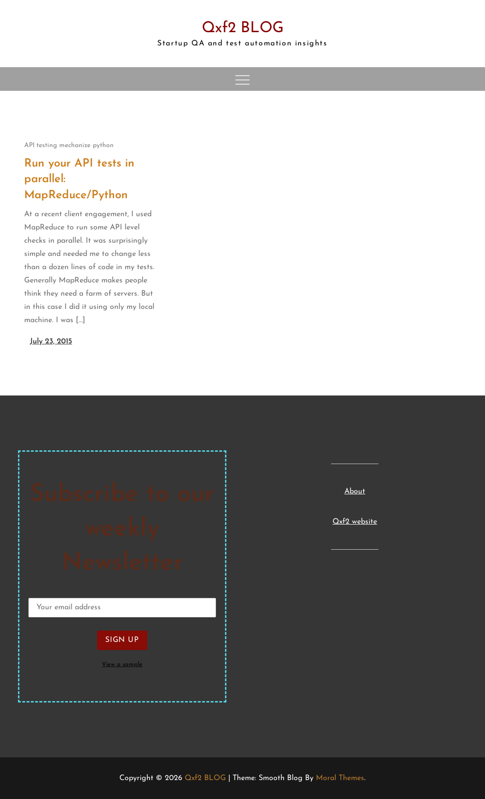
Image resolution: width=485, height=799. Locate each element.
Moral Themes (340, 778)
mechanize (74, 145)
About (354, 491)
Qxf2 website (354, 522)
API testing (40, 145)
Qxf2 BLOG (243, 28)
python (103, 145)
